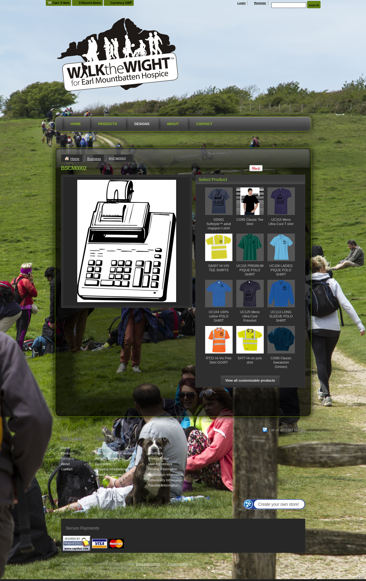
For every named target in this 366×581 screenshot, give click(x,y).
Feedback (155, 453)
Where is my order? (110, 474)
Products (107, 124)
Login (241, 3)
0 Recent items (90, 3)
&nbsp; (219, 201)
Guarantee (103, 464)
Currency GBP (121, 3)
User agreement (148, 564)
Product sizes (105, 448)
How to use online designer (115, 453)
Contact (204, 124)
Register (260, 3)
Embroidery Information (165, 480)
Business (94, 159)
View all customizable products (250, 380)
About (173, 124)
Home (76, 124)
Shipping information (110, 469)
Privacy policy (178, 564)
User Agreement (160, 464)
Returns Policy (106, 458)
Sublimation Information (165, 474)
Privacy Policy (158, 458)
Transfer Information (163, 485)
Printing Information (162, 469)
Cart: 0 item (61, 3)
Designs (142, 124)
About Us (155, 448)
